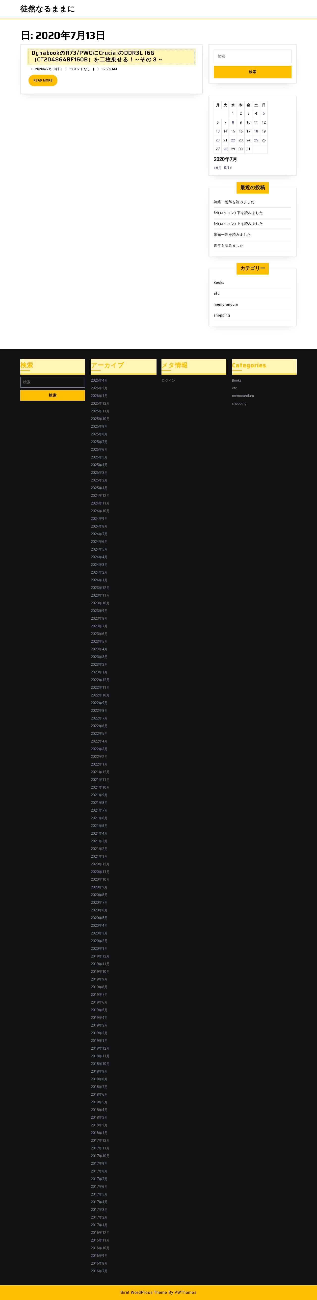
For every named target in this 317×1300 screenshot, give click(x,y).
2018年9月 (99, 1071)
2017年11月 (100, 1148)
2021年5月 (99, 825)
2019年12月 (100, 956)
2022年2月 (99, 756)
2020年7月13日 (47, 69)
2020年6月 (99, 910)
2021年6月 (99, 818)
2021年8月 (99, 802)
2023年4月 (99, 649)
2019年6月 (99, 1002)
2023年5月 (99, 641)
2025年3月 (99, 472)
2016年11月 (100, 1240)
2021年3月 (99, 841)
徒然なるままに (47, 9)
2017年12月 (100, 1140)
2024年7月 (99, 534)
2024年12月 (100, 495)
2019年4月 (99, 1017)
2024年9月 (99, 518)
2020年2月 (99, 941)
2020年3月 (99, 933)
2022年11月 (100, 687)
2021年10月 (100, 787)
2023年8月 (99, 618)
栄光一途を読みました (232, 234)
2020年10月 (100, 879)
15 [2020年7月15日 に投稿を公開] (233, 131)
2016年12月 (100, 1232)
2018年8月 (99, 1079)
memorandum (226, 304)
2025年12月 (100, 403)
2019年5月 (99, 1010)
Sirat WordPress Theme (144, 1293)
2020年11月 (100, 872)
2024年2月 (99, 572)
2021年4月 (99, 833)
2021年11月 (100, 779)
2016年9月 (99, 1255)
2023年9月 (99, 610)
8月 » (228, 167)
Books (219, 282)
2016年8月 (99, 1263)
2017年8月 (99, 1171)
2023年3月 (99, 657)
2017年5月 (99, 1194)
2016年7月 (99, 1271)
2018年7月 (99, 1086)
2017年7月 (99, 1179)
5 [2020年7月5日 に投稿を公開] (264, 113)
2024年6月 (99, 541)
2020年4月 (99, 925)
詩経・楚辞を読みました (234, 202)
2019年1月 (99, 1040)
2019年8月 (99, 987)
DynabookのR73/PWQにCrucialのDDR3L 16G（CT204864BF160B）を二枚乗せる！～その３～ (97, 56)
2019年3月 (99, 1025)
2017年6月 (99, 1186)
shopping (222, 315)
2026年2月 (99, 388)
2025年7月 (99, 442)
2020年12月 (100, 864)
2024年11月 (100, 503)
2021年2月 (99, 848)
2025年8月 (99, 434)
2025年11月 (100, 411)
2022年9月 (99, 703)
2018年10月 (100, 1063)
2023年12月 (100, 587)
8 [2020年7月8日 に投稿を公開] (233, 122)
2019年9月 (99, 979)
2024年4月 (99, 557)
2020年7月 (99, 902)
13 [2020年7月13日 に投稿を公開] (218, 131)
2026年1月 (99, 395)
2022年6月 (99, 726)
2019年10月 (100, 971)
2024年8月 (99, 526)
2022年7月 (99, 718)
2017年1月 (99, 1225)
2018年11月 (100, 1056)
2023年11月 (100, 595)
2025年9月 (99, 426)
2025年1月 (99, 488)
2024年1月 (99, 580)
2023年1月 (99, 672)
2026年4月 (99, 380)
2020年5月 (99, 918)
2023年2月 (99, 664)
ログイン (168, 380)
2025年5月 (99, 457)
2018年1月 (99, 1133)
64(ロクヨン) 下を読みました (238, 212)
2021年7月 (99, 810)
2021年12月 (100, 772)
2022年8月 (99, 710)
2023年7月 (99, 626)
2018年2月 (99, 1125)
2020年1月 (99, 948)
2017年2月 (99, 1217)
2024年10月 (100, 511)
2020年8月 (99, 895)
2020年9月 (99, 887)
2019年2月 (99, 1033)
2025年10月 (100, 419)
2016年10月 (100, 1248)
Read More (45, 82)
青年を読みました (228, 245)
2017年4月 (99, 1202)
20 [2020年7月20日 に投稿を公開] (218, 140)
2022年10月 (100, 695)
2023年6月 (99, 634)
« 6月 (218, 167)
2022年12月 (100, 680)
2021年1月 (99, 856)
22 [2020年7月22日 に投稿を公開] (233, 140)
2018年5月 (99, 1102)
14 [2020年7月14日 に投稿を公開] (225, 131)
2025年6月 (99, 449)
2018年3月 (99, 1117)
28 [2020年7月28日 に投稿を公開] (225, 149)
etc (216, 293)
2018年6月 (99, 1094)
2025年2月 (99, 480)
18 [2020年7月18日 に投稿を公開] (256, 131)
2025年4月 (99, 465)
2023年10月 (100, 603)
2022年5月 (99, 733)
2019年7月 (99, 994)
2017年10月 (100, 1156)
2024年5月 (99, 549)
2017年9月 (99, 1163)
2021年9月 (99, 795)
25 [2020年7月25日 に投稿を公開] (256, 140)
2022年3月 (99, 749)
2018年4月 (99, 1110)
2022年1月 (99, 764)
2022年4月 (99, 741)
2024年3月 (99, 564)
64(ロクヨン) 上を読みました (238, 223)
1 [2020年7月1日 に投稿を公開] (233, 113)
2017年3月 (99, 1209)
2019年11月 (100, 964)
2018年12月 (100, 1048)
